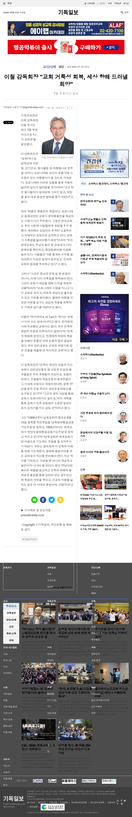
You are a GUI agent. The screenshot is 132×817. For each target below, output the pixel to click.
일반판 (102, 3)
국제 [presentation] (11, 640)
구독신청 (117, 3)
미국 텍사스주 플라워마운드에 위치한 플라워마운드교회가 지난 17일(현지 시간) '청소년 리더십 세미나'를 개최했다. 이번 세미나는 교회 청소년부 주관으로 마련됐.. (112, 708)
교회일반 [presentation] (11, 612)
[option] (92, 488)
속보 (83, 183)
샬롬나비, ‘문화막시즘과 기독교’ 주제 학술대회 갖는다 (93, 259)
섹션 (7, 3)
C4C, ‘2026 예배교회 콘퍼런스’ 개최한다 (38, 747)
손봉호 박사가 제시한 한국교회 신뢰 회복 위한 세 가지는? (74, 633)
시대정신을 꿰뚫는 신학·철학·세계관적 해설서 (93, 221)
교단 (61, 66)
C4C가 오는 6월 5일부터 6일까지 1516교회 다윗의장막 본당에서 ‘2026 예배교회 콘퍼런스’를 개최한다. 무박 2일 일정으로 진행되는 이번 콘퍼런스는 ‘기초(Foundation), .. (38, 761)
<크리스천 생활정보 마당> (61, 587)
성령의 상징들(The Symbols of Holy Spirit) (96, 375)
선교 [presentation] (11, 626)
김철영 (83, 420)
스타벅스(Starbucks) (92, 273)
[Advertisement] (104, 126)
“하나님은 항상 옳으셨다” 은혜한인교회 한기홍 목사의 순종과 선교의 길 (39, 633)
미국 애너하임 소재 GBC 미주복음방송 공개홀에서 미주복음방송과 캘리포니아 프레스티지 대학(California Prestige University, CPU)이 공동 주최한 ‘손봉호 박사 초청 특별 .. (75, 649)
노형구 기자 (18, 107)
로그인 (126, 3)
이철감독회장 (30, 539)
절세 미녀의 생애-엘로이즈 (94, 452)
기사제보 (64, 802)
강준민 (83, 397)
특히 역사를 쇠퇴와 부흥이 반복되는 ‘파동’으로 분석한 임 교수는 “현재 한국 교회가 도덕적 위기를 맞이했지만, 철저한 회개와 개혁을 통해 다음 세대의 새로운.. (75, 708)
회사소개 (31, 802)
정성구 (83, 358)
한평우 (83, 455)
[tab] (11, 613)
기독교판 (91, 3)
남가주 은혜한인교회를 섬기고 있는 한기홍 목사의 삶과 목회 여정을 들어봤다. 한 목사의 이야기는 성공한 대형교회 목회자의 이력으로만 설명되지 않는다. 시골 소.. (38, 648)
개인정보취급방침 (79, 802)
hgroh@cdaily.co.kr (33, 107)
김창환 (83, 381)
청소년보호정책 (97, 802)
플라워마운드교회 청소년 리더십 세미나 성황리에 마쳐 (111, 693)
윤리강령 (34, 806)
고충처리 (111, 802)
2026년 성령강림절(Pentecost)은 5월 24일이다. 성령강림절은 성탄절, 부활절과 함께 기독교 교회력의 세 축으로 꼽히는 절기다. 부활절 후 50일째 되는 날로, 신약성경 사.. (38, 704)
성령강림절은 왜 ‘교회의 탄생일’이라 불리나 (37, 691)
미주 (110, 3)
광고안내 (42, 802)
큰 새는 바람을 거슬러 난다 (95, 393)
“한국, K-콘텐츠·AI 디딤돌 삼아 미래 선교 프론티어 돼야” (75, 693)
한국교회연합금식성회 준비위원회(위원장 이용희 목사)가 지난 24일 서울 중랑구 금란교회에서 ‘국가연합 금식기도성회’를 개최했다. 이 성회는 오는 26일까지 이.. (112, 648)
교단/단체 (49, 66)
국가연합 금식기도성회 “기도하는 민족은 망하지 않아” (111, 633)
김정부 (83, 440)
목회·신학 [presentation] (11, 633)
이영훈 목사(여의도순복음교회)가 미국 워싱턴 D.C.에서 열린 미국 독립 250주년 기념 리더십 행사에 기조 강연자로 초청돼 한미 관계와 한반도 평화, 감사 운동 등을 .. (75, 764)
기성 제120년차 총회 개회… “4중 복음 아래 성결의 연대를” (93, 241)
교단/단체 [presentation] (11, 619)
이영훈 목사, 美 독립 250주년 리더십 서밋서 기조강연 (74, 749)
